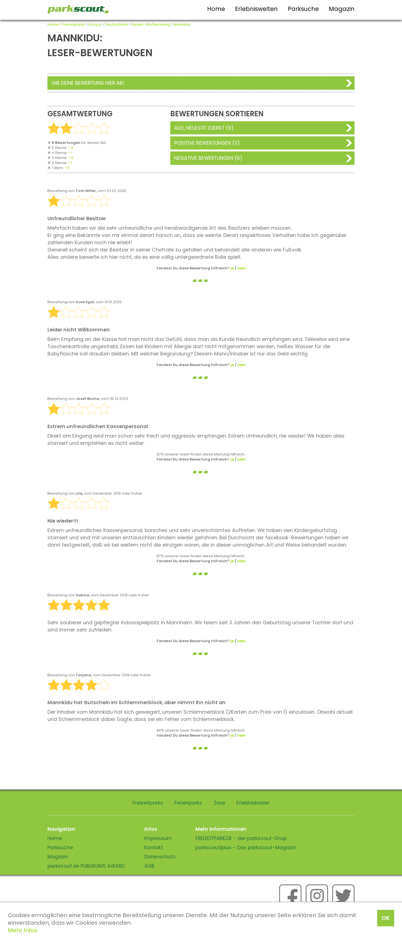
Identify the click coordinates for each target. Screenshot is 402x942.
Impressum (158, 838)
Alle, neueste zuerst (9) (204, 128)
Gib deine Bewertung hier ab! (88, 83)
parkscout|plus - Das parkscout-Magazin (245, 847)
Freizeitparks (73, 24)
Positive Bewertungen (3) (207, 143)
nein (241, 268)
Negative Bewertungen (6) (208, 158)
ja (232, 268)
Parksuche (303, 9)
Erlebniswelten (256, 9)
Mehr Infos (22, 930)
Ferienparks (188, 802)
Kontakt (153, 847)
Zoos (219, 802)
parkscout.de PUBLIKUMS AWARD (86, 866)
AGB (149, 866)
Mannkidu (182, 24)
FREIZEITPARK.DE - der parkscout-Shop (241, 838)
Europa (94, 24)
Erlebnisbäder (252, 802)
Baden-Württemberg (150, 24)
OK (386, 918)
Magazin (342, 9)
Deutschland (116, 24)
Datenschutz (160, 856)
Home (216, 9)
